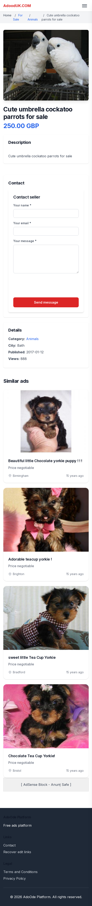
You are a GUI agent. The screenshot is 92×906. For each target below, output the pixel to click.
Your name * (22, 205)
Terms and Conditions (20, 872)
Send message (46, 302)
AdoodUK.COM (17, 6)
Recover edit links (17, 852)
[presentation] (44, 286)
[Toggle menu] (84, 6)
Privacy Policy (14, 878)
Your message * (25, 241)
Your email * (22, 223)
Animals (33, 19)
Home (7, 15)
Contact (9, 845)
